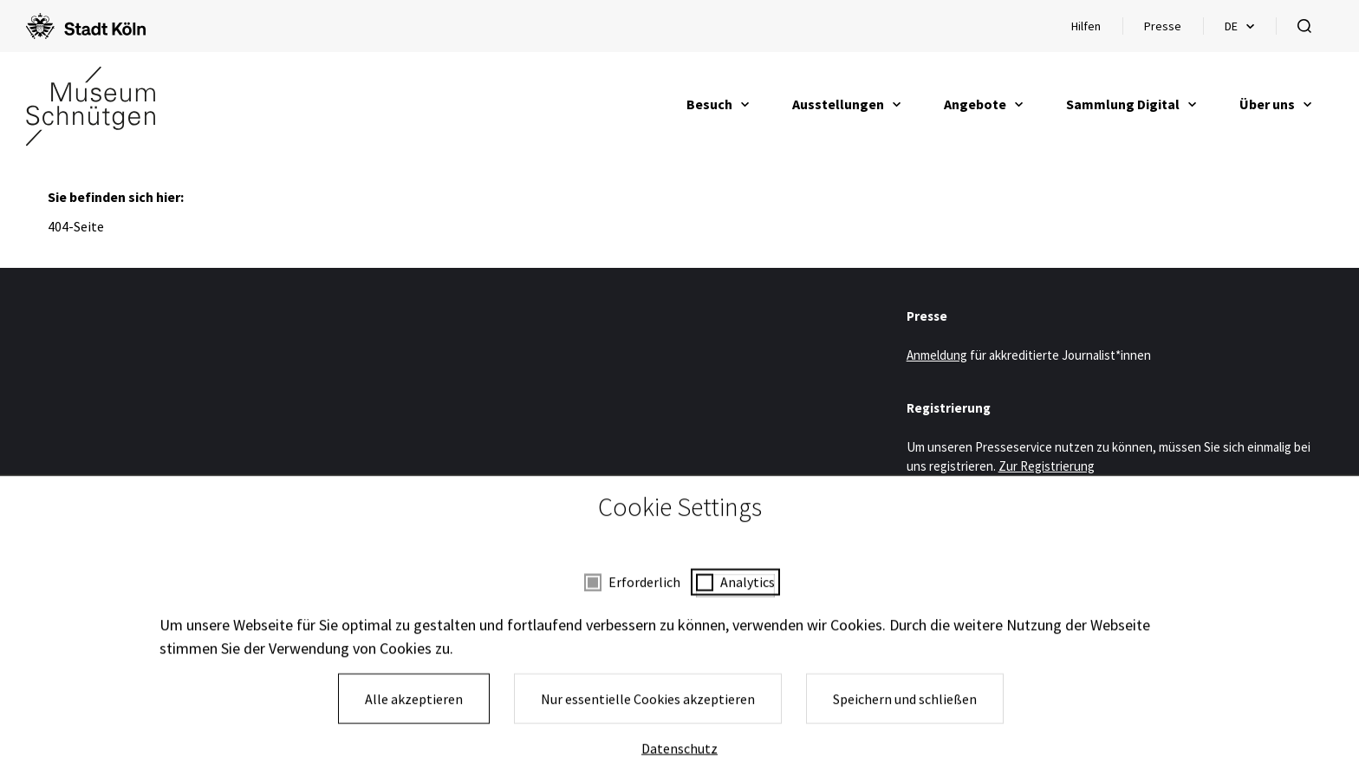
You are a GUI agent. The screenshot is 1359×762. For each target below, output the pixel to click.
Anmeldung (937, 355)
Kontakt (828, 703)
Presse (1162, 26)
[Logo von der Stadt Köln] (86, 26)
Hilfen (1096, 30)
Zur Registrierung (1046, 466)
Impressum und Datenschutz (591, 703)
